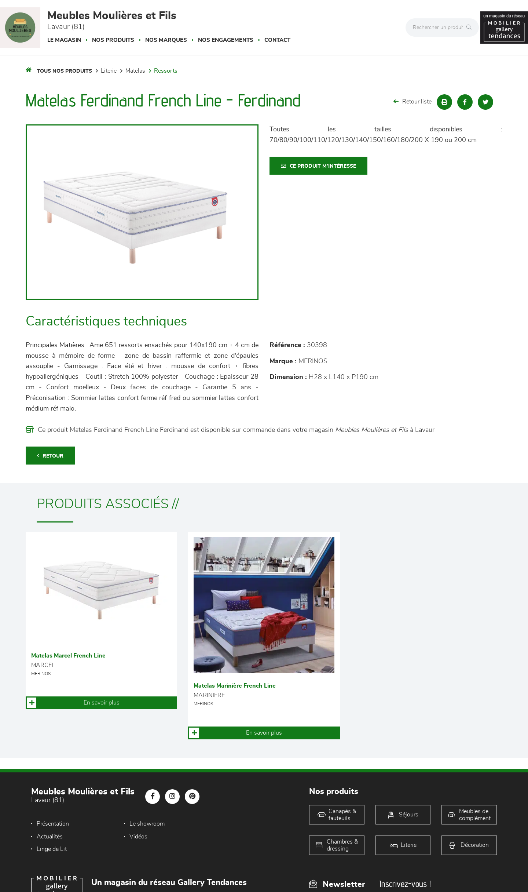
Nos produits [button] (113, 40)
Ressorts (165, 71)
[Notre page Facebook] (152, 796)
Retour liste (412, 101)
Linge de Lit (139, 837)
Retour (50, 456)
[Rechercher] (471, 27)
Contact (277, 40)
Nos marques (166, 40)
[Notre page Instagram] (172, 796)
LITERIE (109, 71)
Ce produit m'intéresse (318, 166)
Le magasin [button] (64, 40)
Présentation (53, 824)
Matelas (135, 71)
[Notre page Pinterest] (192, 796)
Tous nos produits (64, 71)
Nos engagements (225, 40)
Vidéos (46, 837)
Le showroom (141, 824)
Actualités (223, 824)
